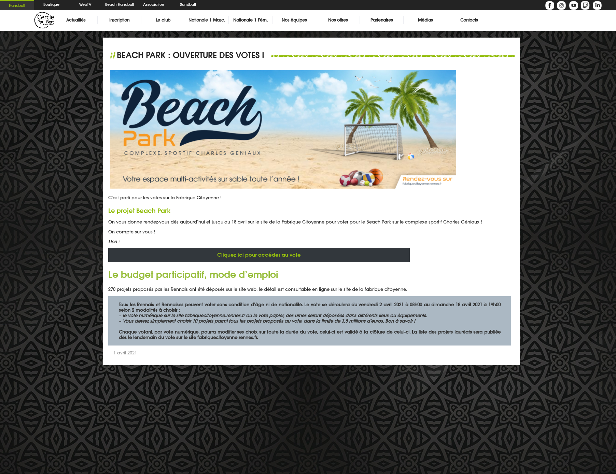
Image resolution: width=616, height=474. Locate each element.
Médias (425, 20)
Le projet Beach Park (139, 210)
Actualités (75, 20)
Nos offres (338, 20)
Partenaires (381, 20)
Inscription (119, 20)
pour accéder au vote (259, 255)
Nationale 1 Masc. (206, 20)
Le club (163, 20)
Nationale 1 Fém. (250, 20)
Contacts (469, 20)
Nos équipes (294, 20)
